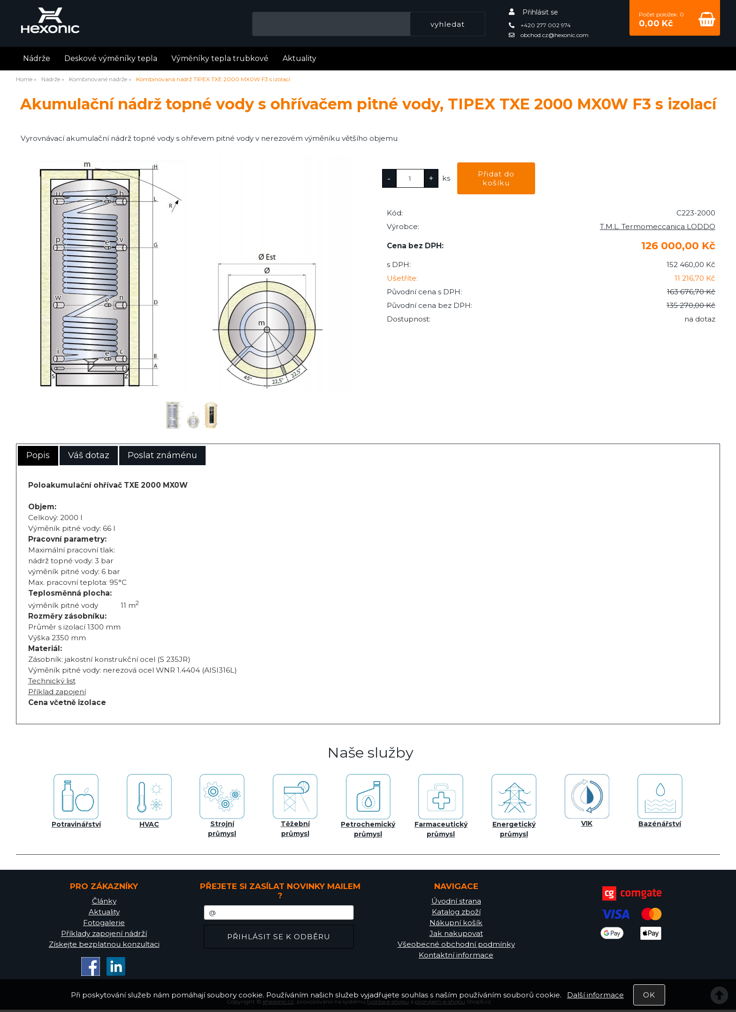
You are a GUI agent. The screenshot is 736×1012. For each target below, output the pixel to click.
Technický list (52, 680)
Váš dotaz (88, 455)
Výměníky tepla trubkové (219, 58)
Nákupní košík (456, 922)
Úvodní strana (456, 901)
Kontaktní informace (456, 955)
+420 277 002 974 (540, 25)
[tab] (38, 456)
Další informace (595, 994)
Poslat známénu (162, 455)
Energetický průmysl (514, 806)
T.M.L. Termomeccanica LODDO (657, 226)
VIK (587, 801)
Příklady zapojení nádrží (104, 933)
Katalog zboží (456, 911)
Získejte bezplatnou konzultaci (104, 944)
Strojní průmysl (222, 806)
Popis (38, 455)
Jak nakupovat (456, 933)
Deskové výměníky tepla (110, 58)
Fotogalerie (104, 922)
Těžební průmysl (295, 806)
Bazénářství (659, 801)
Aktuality (299, 58)
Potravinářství (76, 801)
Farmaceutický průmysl (441, 806)
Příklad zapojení (57, 691)
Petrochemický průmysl (368, 806)
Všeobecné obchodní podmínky (456, 944)
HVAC (149, 801)
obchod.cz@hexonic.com (549, 34)
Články (104, 901)
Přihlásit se (540, 12)
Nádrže (36, 58)
